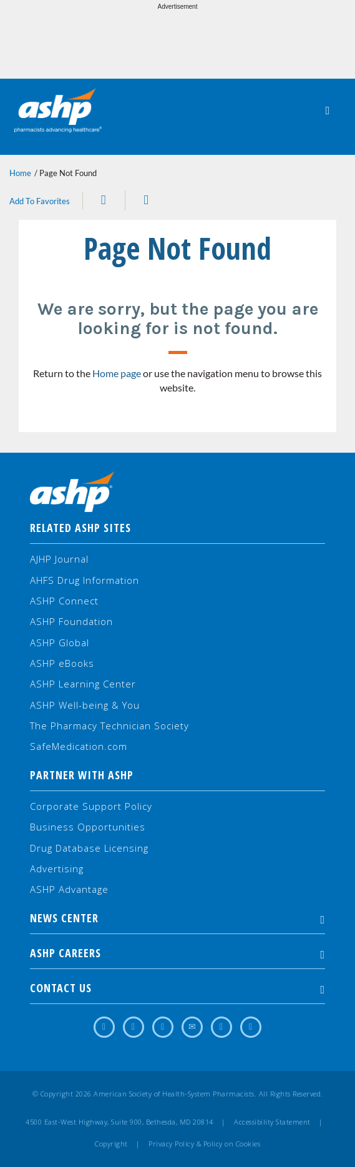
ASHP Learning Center (83, 683)
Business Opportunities (87, 826)
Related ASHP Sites (80, 527)
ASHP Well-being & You (85, 705)
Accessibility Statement (272, 1122)
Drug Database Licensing (89, 848)
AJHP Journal (59, 559)
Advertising (57, 868)
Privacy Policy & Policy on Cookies (204, 1144)
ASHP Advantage (69, 889)
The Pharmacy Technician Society (109, 725)
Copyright (111, 1144)
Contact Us (177, 987)
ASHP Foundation (71, 621)
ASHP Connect (64, 600)
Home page (116, 373)
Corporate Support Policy (91, 806)
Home (20, 173)
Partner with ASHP (82, 774)
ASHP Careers (177, 952)
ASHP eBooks (62, 663)
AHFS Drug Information (84, 580)
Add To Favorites (39, 201)
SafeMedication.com (78, 746)
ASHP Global (59, 642)
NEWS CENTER (177, 917)
